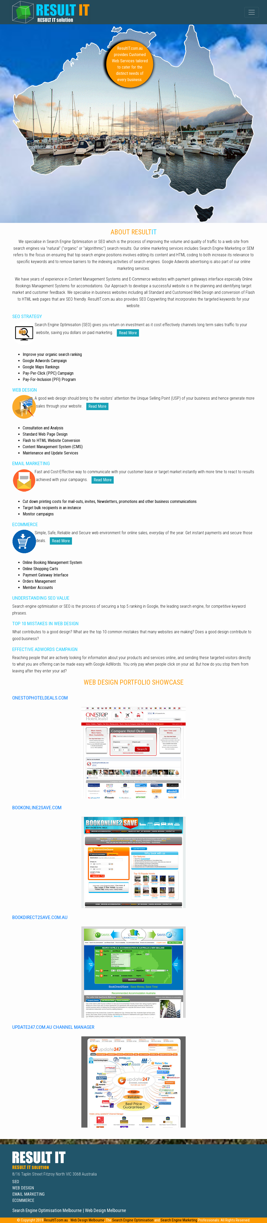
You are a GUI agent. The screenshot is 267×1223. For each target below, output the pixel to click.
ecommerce (23, 1200)
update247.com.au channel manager (53, 1027)
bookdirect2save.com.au (40, 917)
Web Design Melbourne (87, 1220)
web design (23, 1187)
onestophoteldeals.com (40, 698)
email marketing (28, 1194)
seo (15, 1181)
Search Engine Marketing (179, 1220)
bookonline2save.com (37, 808)
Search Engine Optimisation (133, 1220)
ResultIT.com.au (56, 1220)
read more (128, 332)
